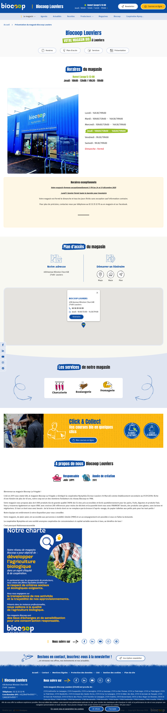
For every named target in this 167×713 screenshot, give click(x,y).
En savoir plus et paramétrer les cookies (67, 709)
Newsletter (128, 6)
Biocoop (117, 16)
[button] (83, 319)
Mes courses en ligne (83, 440)
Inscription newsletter (130, 658)
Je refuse (96, 709)
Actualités (57, 16)
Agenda (44, 16)
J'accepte (112, 709)
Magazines (103, 16)
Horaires (47, 50)
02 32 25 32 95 (78, 302)
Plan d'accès (70, 50)
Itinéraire (76, 310)
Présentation (118, 50)
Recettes (71, 16)
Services (93, 50)
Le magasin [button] (28, 16)
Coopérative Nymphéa (135, 16)
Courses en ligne (153, 6)
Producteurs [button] (85, 16)
